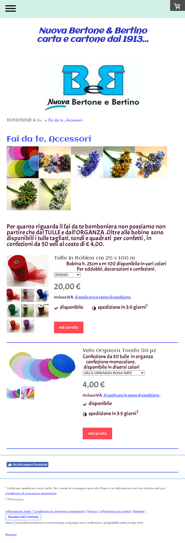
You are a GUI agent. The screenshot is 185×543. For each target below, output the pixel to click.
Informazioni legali (18, 511)
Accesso (10, 534)
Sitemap (138, 511)
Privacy (92, 511)
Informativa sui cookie (115, 511)
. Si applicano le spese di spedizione (102, 297)
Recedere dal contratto (23, 517)
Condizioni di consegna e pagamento (30, 493)
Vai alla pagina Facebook (27, 464)
